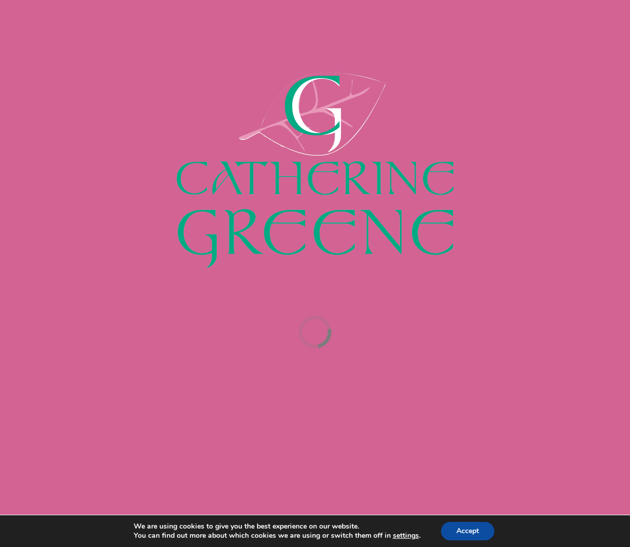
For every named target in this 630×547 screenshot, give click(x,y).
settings (406, 535)
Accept (467, 531)
